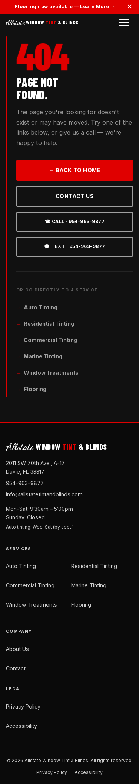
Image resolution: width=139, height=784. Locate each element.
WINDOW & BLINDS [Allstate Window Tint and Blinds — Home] (42, 22)
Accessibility (21, 726)
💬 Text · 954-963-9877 (74, 246)
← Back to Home (74, 170)
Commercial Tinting (50, 340)
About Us (17, 649)
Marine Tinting (43, 356)
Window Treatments (51, 373)
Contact (16, 668)
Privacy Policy (23, 706)
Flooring (35, 389)
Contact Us (75, 196)
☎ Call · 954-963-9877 (75, 221)
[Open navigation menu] (124, 23)
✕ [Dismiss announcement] (129, 6)
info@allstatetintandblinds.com (44, 494)
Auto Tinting (40, 307)
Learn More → (97, 6)
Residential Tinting (49, 323)
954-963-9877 (25, 483)
